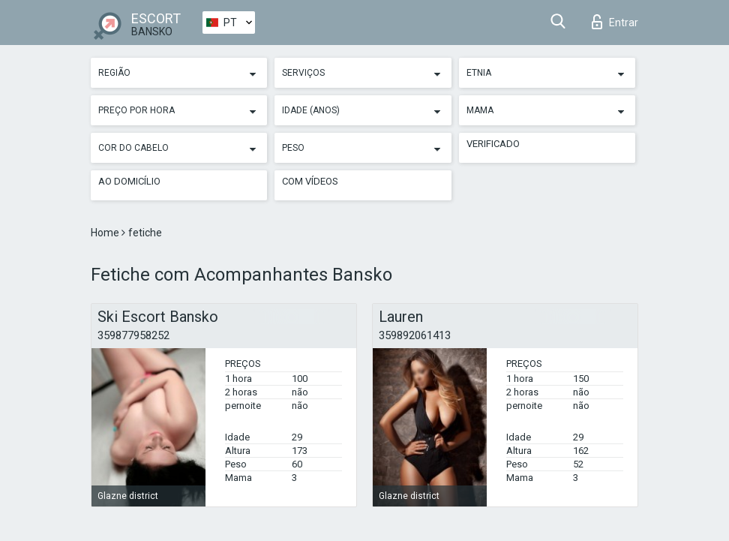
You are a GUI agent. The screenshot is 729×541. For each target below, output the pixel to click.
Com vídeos (310, 181)
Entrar (615, 22)
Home (106, 233)
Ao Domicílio (129, 181)
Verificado (493, 143)
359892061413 (415, 335)
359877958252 (134, 335)
